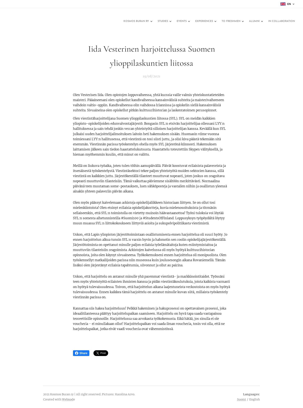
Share (81, 353)
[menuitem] (245, 21)
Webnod (67, 399)
